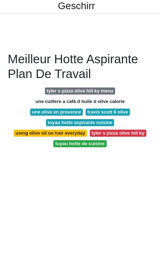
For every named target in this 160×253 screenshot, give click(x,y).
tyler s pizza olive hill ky (118, 133)
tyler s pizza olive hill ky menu (80, 90)
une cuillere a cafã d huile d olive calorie (80, 101)
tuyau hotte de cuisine (80, 143)
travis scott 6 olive (107, 112)
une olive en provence (56, 112)
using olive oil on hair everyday (50, 133)
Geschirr (76, 6)
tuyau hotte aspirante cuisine (80, 122)
